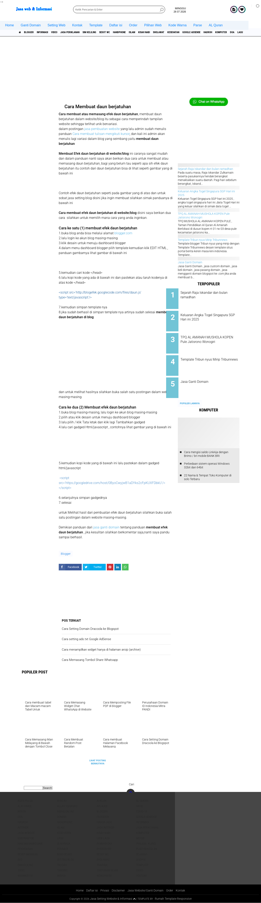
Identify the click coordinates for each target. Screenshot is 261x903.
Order (133, 25)
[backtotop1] (134, 899)
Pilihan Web (153, 25)
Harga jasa (104, 822)
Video (65, 32)
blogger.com (123, 233)
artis (139, 806)
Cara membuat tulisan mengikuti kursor (101, 134)
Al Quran (142, 800)
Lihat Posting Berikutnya (97, 762)
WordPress (104, 875)
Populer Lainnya (190, 394)
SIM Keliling (109, 32)
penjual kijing (146, 843)
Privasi (103, 890)
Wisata (61, 875)
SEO (20, 859)
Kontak (77, 25)
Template (95, 25)
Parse (197, 25)
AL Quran (216, 25)
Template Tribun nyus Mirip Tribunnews (202, 239)
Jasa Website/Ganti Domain (146, 890)
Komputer (142, 833)
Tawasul (102, 865)
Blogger (32, 32)
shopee (141, 859)
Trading (62, 870)
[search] (119, 9)
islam (163, 32)
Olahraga (63, 843)
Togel (21, 870)
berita (22, 811)
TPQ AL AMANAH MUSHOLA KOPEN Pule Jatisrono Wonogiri (212, 338)
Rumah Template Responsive (174, 899)
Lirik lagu (103, 838)
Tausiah (62, 865)
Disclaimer (118, 890)
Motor (140, 838)
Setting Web (57, 25)
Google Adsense (238, 32)
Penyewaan (25, 849)
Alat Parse (25, 806)
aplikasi (102, 806)
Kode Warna (177, 25)
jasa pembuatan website (102, 129)
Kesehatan (216, 32)
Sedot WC (128, 32)
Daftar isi (115, 25)
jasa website (26, 833)
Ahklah (62, 800)
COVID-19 (141, 811)
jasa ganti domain (106, 527)
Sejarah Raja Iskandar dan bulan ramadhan (205, 169)
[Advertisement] (130, 69)
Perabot (62, 849)
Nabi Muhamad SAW (30, 843)
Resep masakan (28, 854)
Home (9, 25)
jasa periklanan (84, 32)
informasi (50, 32)
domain (62, 816)
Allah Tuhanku (67, 806)
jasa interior (105, 827)
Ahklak (102, 800)
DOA (20, 816)
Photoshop (104, 849)
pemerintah (104, 843)
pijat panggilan (146, 849)
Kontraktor (26, 838)
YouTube (141, 875)
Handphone (146, 32)
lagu (60, 838)
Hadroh (23, 822)
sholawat (197, 32)
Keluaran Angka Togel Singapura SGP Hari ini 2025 (212, 315)
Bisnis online (65, 811)
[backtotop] (130, 793)
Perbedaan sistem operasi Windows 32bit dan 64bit (207, 456)
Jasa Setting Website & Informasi (109, 899)
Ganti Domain (31, 25)
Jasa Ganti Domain (190, 262)
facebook (103, 816)
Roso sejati (64, 854)
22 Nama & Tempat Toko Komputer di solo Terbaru (207, 468)
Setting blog (65, 859)
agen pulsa (25, 800)
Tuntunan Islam (107, 870)
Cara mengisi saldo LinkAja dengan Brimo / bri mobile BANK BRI (206, 444)
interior (23, 827)
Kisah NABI (178, 32)
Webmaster (25, 875)
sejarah (141, 854)
